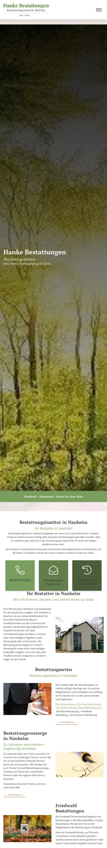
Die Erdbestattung (65, 704)
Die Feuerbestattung (88, 704)
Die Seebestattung (66, 707)
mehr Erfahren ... (68, 722)
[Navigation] (99, 10)
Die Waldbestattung (89, 707)
